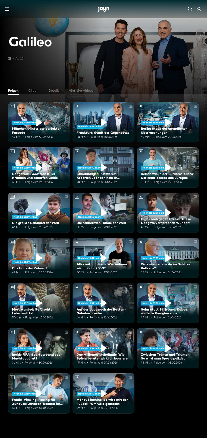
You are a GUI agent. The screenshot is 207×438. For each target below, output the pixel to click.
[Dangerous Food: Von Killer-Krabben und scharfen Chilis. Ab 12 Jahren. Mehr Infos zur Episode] (39, 167)
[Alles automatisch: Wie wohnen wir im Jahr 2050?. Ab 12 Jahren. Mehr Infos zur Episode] (104, 258)
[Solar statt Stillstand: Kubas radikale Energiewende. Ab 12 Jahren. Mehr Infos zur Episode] (168, 303)
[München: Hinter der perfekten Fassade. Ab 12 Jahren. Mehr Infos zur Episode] (39, 122)
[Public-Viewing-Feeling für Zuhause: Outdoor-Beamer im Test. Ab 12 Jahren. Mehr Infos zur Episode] (39, 393)
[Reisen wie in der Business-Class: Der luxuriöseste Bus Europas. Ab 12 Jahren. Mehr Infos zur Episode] (168, 167)
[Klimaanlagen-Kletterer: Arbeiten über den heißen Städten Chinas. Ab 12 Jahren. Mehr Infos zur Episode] (104, 167)
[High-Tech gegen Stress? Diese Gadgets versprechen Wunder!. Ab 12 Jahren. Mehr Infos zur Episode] (168, 213)
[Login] (199, 9)
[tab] (14, 91)
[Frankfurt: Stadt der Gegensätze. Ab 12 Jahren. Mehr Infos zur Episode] (104, 122)
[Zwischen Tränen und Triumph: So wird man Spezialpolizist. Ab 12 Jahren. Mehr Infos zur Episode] (168, 348)
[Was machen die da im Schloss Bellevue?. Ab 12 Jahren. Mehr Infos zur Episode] (168, 258)
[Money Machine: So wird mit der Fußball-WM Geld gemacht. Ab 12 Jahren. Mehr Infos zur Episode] (104, 393)
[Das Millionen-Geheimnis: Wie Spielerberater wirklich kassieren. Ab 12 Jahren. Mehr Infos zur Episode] (104, 348)
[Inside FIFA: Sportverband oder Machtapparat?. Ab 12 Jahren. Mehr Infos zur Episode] (39, 348)
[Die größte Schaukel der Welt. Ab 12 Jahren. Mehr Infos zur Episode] (39, 213)
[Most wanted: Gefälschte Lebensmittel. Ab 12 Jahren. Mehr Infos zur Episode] (39, 303)
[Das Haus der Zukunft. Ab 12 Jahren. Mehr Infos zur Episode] (39, 258)
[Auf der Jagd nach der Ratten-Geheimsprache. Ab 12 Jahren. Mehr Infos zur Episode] (104, 303)
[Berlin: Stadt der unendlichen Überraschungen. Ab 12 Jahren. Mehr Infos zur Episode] (168, 122)
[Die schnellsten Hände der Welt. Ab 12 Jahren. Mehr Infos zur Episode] (104, 213)
